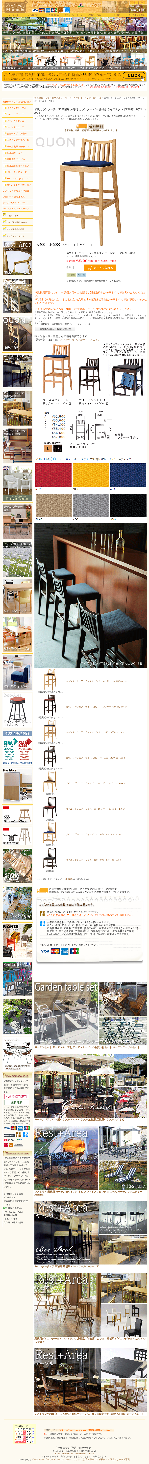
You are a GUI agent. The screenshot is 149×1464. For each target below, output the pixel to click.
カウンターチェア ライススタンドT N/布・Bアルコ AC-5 (95, 732)
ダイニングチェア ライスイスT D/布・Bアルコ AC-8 (93, 860)
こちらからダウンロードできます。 (79, 339)
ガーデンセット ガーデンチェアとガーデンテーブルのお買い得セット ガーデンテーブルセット (87, 1047)
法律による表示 (95, 15)
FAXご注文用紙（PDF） (15, 222)
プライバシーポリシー (74, 15)
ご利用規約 (54, 15)
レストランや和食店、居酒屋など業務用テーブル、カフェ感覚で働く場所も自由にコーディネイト (89, 1414)
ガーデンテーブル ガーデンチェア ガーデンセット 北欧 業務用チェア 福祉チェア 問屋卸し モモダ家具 (80, 1459)
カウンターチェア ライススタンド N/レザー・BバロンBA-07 (96, 681)
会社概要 (116, 15)
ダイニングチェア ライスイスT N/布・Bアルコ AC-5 (93, 834)
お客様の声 (33, 15)
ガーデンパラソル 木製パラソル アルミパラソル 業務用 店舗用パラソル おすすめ (79, 1119)
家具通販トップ (42, 98)
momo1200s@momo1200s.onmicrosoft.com (74, 1453)
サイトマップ (12, 15)
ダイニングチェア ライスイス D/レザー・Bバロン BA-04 (95, 809)
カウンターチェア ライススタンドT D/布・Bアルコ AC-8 (95, 758)
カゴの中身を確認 (137, 15)
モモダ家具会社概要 (13, 229)
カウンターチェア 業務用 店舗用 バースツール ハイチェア (66, 1266)
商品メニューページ (61, 98)
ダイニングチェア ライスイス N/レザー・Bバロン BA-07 (95, 783)
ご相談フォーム (11, 215)
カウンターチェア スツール (87, 98)
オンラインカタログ (13, 235)
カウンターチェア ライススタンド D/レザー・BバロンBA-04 (96, 706)
